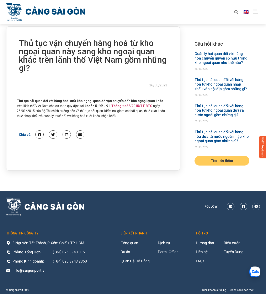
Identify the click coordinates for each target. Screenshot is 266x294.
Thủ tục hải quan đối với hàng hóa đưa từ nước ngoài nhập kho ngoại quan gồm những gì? (222, 136)
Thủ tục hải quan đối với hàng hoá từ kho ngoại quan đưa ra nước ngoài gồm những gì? (219, 110)
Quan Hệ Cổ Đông (135, 261)
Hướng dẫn (205, 243)
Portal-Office (168, 252)
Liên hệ (202, 252)
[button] (39, 134)
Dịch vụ (164, 243)
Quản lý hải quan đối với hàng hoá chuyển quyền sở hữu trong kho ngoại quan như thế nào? (221, 58)
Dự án (125, 252)
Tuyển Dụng (233, 252)
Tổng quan (129, 243)
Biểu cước (232, 243)
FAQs (200, 261)
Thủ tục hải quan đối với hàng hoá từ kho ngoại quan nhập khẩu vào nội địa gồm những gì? (221, 84)
